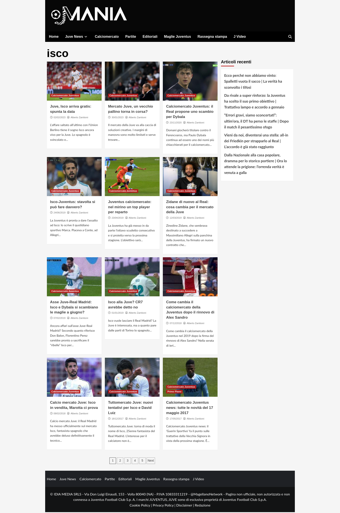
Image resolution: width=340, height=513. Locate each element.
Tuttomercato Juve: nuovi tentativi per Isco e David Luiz (130, 408)
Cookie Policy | (141, 506)
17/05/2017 (176, 419)
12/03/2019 (176, 218)
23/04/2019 (118, 218)
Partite (130, 36)
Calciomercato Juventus (65, 96)
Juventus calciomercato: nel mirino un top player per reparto (129, 208)
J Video (240, 36)
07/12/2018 (176, 324)
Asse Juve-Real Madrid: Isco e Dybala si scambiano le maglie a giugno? (74, 308)
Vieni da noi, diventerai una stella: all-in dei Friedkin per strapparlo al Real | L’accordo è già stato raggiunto (256, 142)
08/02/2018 (60, 414)
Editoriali (150, 36)
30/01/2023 (118, 118)
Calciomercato (107, 36)
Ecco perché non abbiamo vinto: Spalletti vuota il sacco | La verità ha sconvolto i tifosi (253, 82)
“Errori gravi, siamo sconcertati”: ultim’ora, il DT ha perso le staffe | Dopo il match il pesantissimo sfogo (256, 122)
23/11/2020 (176, 123)
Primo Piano (174, 392)
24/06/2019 (60, 213)
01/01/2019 (118, 313)
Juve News (76, 36)
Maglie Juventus (177, 36)
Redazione (202, 506)
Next (151, 461)
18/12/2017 (118, 419)
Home (54, 36)
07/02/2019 (60, 319)
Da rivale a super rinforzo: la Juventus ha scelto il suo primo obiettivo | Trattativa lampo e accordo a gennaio (254, 102)
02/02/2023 (60, 118)
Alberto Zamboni (79, 118)
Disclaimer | (185, 506)
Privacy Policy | (164, 506)
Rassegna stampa (212, 36)
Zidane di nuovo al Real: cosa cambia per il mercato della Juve (189, 208)
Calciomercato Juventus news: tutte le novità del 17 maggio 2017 (189, 408)
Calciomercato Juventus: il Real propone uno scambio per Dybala (189, 112)
